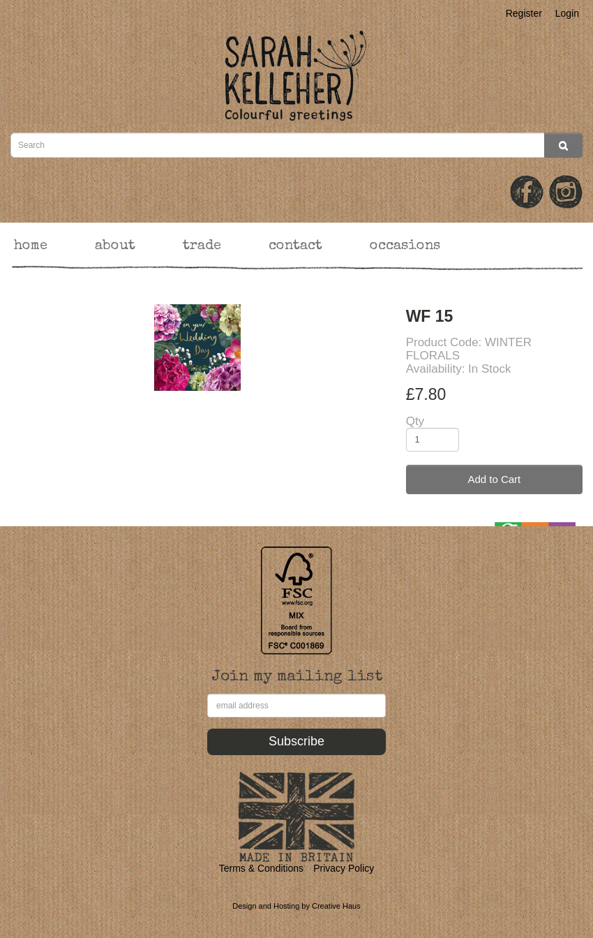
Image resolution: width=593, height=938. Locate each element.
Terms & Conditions (261, 868)
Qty (415, 421)
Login (567, 13)
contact (295, 246)
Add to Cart (493, 479)
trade (202, 246)
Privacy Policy (343, 868)
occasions (405, 246)
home (30, 246)
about (115, 246)
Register (524, 13)
